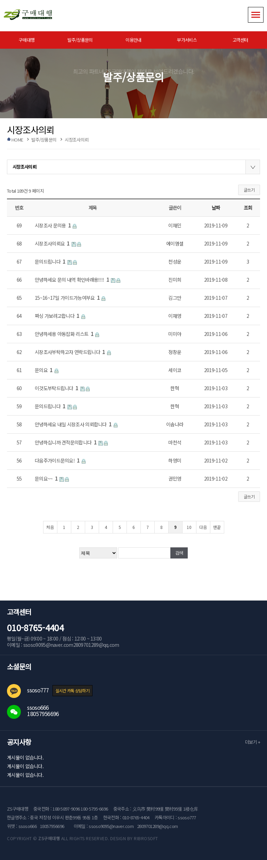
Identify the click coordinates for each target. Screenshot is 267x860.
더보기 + (252, 742)
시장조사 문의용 (53, 225)
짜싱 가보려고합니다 (57, 315)
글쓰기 (249, 190)
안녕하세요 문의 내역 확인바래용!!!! (72, 279)
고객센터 (240, 40)
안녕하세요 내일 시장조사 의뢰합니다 (74, 424)
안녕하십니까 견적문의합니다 (66, 442)
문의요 (44, 370)
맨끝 (217, 527)
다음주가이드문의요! (58, 460)
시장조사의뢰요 (53, 243)
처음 (50, 527)
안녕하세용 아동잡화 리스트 (64, 333)
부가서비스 (187, 40)
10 (189, 527)
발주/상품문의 (79, 40)
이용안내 (133, 40)
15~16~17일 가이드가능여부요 (67, 297)
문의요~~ (46, 478)
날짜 (216, 207)
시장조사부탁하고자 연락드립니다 (70, 351)
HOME (17, 139)
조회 (248, 207)
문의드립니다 (50, 261)
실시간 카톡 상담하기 (72, 690)
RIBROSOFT (146, 838)
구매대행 (26, 40)
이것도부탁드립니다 (57, 388)
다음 (203, 527)
